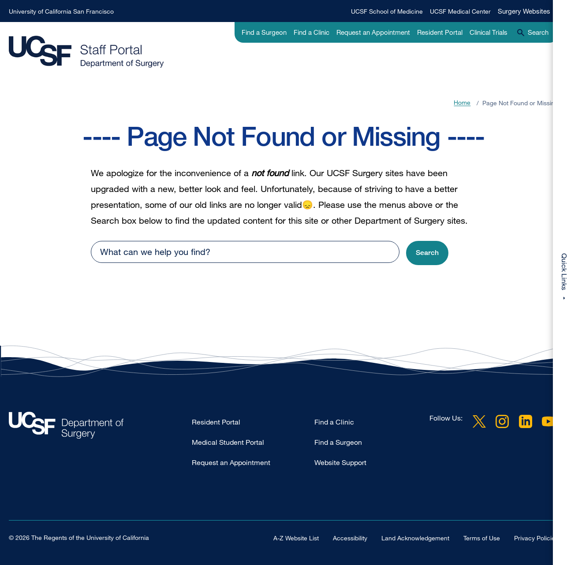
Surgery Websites (524, 11)
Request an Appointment (373, 32)
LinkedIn (525, 421)
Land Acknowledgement (415, 538)
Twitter (479, 421)
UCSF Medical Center (460, 11)
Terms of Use (481, 538)
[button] (427, 253)
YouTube (548, 421)
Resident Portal (440, 32)
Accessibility (350, 538)
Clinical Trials (488, 32)
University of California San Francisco (61, 11)
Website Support (340, 462)
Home (462, 103)
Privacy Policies (536, 538)
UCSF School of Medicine (387, 11)
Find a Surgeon (264, 32)
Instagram (502, 421)
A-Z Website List (296, 538)
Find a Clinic (311, 32)
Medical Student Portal (228, 442)
